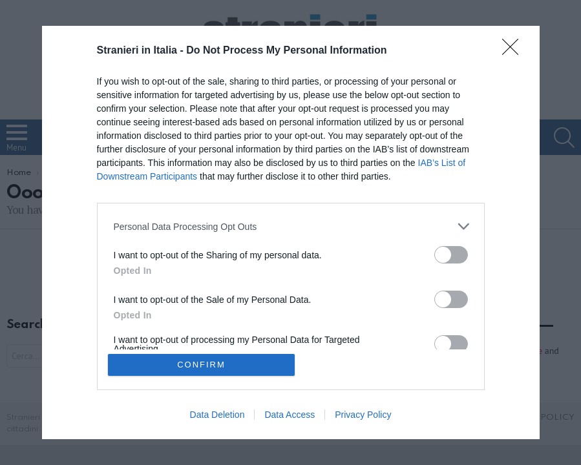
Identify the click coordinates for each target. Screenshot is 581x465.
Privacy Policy (363, 414)
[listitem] (291, 226)
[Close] (514, 51)
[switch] (451, 255)
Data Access (289, 414)
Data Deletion (217, 414)
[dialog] (291, 232)
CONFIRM (201, 364)
